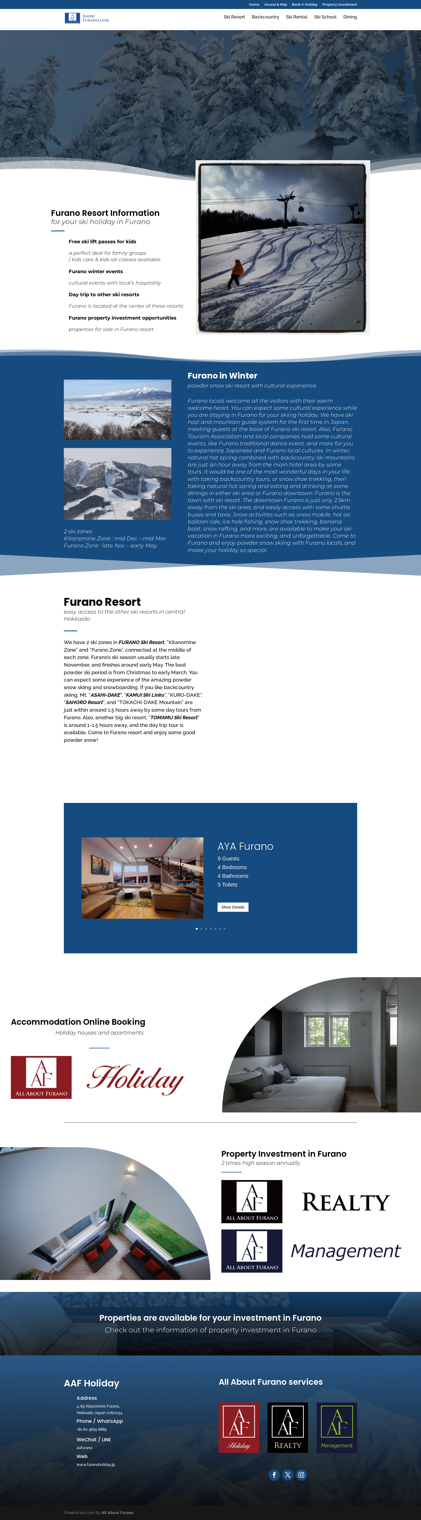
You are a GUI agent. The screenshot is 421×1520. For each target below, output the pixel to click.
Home (254, 5)
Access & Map (275, 5)
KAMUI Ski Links (145, 695)
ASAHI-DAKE (105, 695)
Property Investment (339, 5)
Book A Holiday (305, 5)
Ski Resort (234, 19)
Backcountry (265, 19)
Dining (350, 19)
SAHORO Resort (84, 702)
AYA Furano (246, 846)
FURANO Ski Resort (141, 642)
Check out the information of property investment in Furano (210, 1330)
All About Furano (118, 1512)
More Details (233, 907)
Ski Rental (296, 19)
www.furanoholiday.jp (96, 1464)
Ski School (325, 19)
